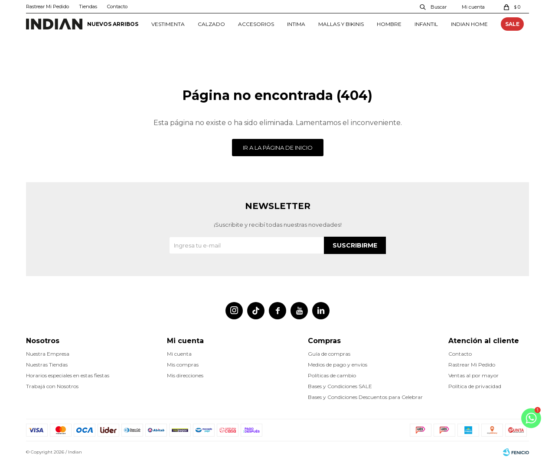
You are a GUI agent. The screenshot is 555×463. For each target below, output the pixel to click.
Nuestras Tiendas (47, 364)
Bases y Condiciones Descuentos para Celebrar (365, 397)
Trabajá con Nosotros (52, 386)
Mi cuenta (179, 353)
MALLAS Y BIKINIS (341, 24)
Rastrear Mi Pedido (47, 6)
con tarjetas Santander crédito (277, 39)
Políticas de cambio (332, 375)
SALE (512, 24)
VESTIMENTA (168, 24)
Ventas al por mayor (473, 375)
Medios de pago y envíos (337, 364)
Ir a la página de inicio (278, 147)
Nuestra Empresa (47, 353)
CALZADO (211, 24)
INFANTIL (426, 24)
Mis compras (183, 364)
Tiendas (88, 6)
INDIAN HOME (469, 24)
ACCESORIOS (256, 24)
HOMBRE (389, 24)
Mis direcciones (185, 375)
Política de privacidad (474, 386)
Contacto (117, 6)
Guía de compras (329, 353)
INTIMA (296, 24)
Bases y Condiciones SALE (340, 386)
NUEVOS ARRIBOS (112, 24)
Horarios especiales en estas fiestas (67, 375)
